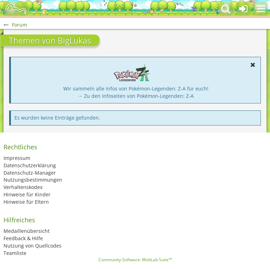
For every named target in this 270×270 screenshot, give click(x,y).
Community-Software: (135, 260)
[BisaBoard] (16, 9)
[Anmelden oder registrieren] (243, 9)
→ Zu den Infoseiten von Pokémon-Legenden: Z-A (136, 96)
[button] (261, 9)
